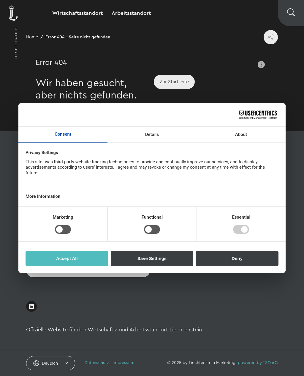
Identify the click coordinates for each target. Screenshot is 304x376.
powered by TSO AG (258, 363)
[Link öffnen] (31, 306)
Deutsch (50, 363)
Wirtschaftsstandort (77, 13)
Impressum (123, 363)
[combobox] (50, 363)
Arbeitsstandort (131, 13)
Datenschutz (97, 363)
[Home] (174, 82)
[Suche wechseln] (291, 13)
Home (32, 37)
